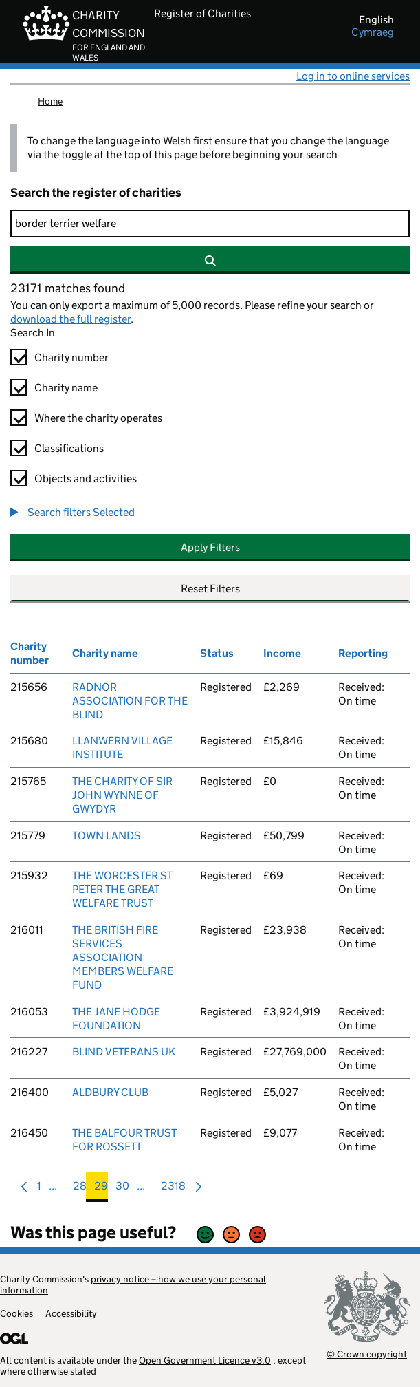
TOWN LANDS (106, 835)
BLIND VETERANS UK (123, 1051)
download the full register (70, 318)
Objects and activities (85, 478)
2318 (173, 1189)
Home (50, 101)
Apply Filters (210, 547)
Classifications (69, 448)
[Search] (210, 223)
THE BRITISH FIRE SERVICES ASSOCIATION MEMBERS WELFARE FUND (122, 957)
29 (101, 1189)
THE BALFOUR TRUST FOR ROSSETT (124, 1139)
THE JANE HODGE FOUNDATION (116, 1018)
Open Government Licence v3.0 (205, 1360)
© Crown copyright (367, 1353)
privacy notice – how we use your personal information (133, 1284)
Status (217, 653)
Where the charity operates (98, 417)
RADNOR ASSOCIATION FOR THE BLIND (130, 700)
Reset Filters (210, 588)
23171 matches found (67, 288)
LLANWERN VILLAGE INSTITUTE (122, 747)
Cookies (16, 1313)
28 (80, 1189)
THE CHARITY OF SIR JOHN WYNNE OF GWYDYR (122, 795)
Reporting (363, 653)
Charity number (71, 357)
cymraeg (372, 32)
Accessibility (71, 1313)
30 (122, 1189)
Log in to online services (353, 76)
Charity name (66, 387)
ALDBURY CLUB (110, 1092)
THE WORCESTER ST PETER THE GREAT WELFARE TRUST (122, 889)
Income (282, 653)
